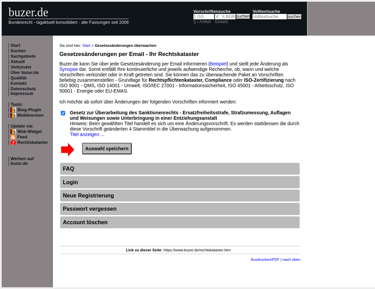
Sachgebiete (23, 56)
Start (15, 45)
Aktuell (18, 61)
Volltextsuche (266, 11)
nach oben (291, 259)
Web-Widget (29, 131)
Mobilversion (30, 115)
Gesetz (221, 21)
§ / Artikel (202, 21)
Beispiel (218, 63)
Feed (22, 137)
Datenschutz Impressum (23, 91)
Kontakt (18, 83)
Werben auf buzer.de (22, 161)
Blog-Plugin (29, 110)
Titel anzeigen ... (87, 134)
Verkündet (21, 67)
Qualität (18, 78)
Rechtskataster (32, 142)
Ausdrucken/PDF (265, 259)
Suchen (18, 51)
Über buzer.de (25, 72)
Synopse (68, 69)
